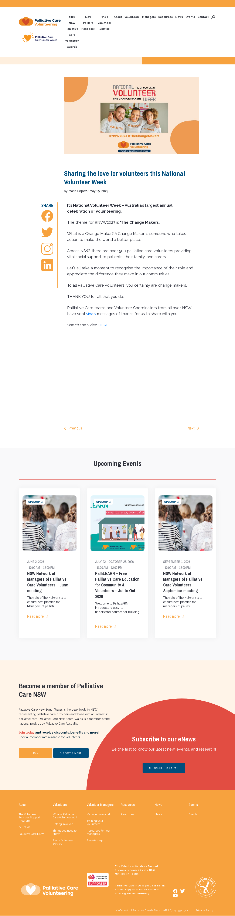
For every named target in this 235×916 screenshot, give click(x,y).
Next (191, 428)
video (91, 314)
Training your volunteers (95, 823)
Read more (35, 616)
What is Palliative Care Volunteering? (65, 816)
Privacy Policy (204, 910)
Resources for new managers (98, 832)
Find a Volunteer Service (104, 23)
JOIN (36, 753)
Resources (165, 17)
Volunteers (132, 17)
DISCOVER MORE (71, 753)
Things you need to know (64, 832)
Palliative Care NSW (31, 834)
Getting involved (63, 824)
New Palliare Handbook (88, 23)
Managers (149, 17)
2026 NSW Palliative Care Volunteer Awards (72, 32)
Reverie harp (95, 840)
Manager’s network (99, 814)
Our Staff (24, 827)
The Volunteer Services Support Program (29, 818)
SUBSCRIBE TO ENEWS (163, 768)
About (118, 17)
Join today (26, 733)
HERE (103, 325)
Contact (203, 17)
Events (190, 17)
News (179, 17)
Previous (75, 428)
